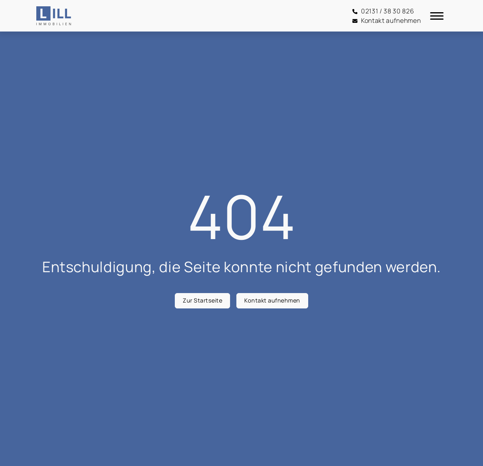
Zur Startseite (202, 300)
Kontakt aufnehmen (272, 300)
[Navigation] (437, 16)
